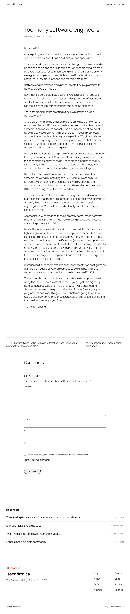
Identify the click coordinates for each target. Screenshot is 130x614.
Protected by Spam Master (37, 459)
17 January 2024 (117, 525)
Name (27, 419)
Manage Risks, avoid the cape (24, 525)
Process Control (45, 36)
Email (26, 431)
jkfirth (34, 36)
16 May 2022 (119, 542)
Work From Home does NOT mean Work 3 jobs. (33, 533)
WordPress (119, 606)
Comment (28, 386)
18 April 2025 (119, 517)
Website (27, 443)
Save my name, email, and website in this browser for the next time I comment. (57, 454)
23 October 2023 (117, 534)
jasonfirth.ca (14, 4)
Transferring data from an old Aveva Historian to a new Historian (43, 517)
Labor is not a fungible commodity (26, 541)
